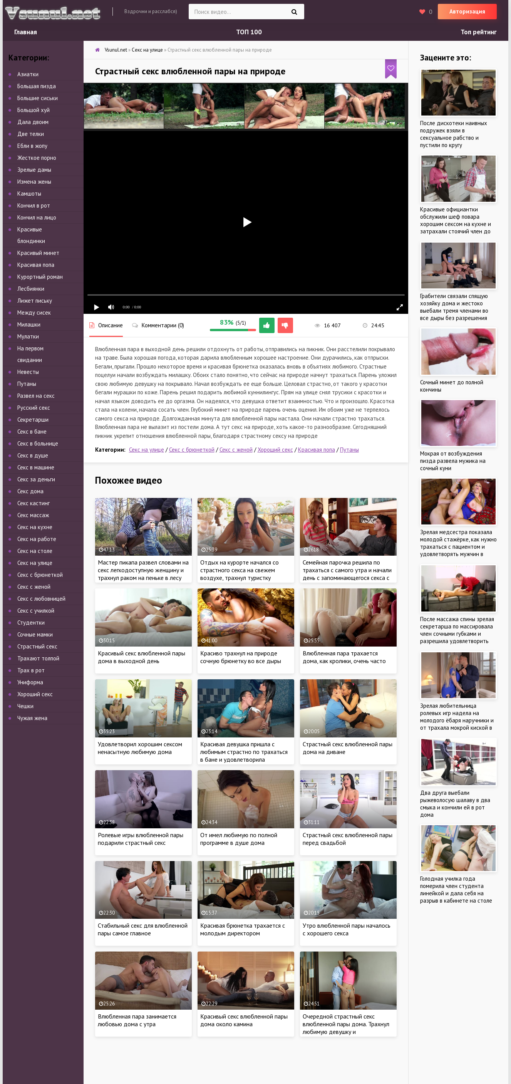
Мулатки (28, 336)
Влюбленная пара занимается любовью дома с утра (137, 1020)
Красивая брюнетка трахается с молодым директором (242, 929)
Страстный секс (37, 646)
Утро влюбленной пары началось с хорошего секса (346, 929)
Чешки (25, 706)
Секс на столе (34, 551)
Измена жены (34, 181)
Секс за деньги (36, 479)
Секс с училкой (35, 610)
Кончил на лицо (36, 217)
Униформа (30, 682)
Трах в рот (31, 670)
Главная (25, 32)
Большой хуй (33, 110)
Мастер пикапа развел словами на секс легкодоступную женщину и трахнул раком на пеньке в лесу (143, 569)
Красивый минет (38, 252)
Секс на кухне (34, 527)
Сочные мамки (35, 634)
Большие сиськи (37, 98)
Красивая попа (316, 449)
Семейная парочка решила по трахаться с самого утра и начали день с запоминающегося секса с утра (347, 573)
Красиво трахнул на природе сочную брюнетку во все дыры (240, 657)
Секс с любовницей (41, 598)
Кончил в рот (33, 205)
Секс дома (30, 491)
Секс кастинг (33, 503)
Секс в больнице (37, 443)
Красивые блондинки (31, 235)
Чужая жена (32, 718)
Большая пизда (36, 86)
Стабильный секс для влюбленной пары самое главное (143, 929)
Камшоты (29, 193)
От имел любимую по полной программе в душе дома (238, 838)
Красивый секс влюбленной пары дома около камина (244, 1020)
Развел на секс (36, 395)
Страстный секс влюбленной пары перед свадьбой (347, 838)
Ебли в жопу (32, 145)
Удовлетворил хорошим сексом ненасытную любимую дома (140, 748)
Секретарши (33, 419)
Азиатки (28, 74)
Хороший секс (275, 449)
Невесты (28, 371)
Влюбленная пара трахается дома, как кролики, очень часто (344, 657)
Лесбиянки (30, 288)
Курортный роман (40, 276)
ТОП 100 (249, 32)
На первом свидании (30, 354)
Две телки (30, 133)
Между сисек (34, 312)
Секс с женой (236, 449)
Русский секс (33, 407)
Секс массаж (33, 515)
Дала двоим (33, 122)
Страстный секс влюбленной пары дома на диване (347, 748)
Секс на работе (36, 539)
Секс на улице (146, 449)
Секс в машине (35, 467)
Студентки (31, 622)
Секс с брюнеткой (191, 449)
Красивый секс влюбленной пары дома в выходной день (141, 657)
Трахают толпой (38, 658)
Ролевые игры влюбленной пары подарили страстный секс (140, 838)
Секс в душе (32, 455)
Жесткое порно (36, 157)
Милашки (28, 324)
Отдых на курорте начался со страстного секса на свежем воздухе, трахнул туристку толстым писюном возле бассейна (245, 573)
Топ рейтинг (479, 32)
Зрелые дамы (34, 169)
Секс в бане (32, 431)
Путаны (349, 449)
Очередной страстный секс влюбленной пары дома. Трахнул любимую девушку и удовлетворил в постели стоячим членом (347, 1031)
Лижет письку (34, 300)
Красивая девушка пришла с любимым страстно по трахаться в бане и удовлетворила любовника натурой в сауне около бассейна (245, 759)
